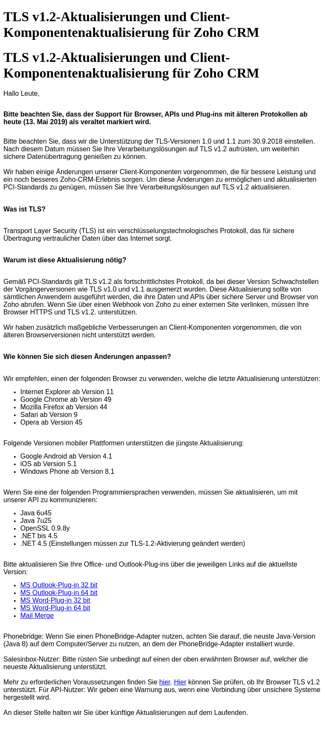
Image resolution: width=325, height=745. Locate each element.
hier (164, 682)
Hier (180, 682)
